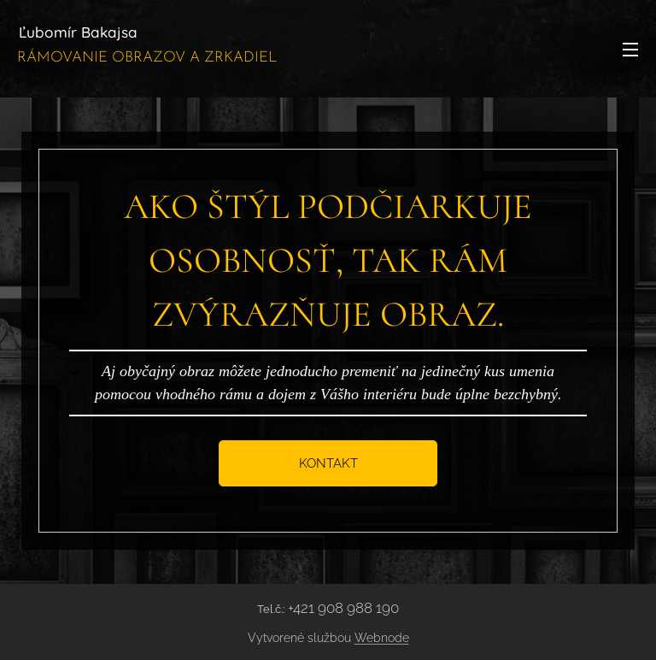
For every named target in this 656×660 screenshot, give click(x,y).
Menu (630, 49)
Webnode (381, 638)
